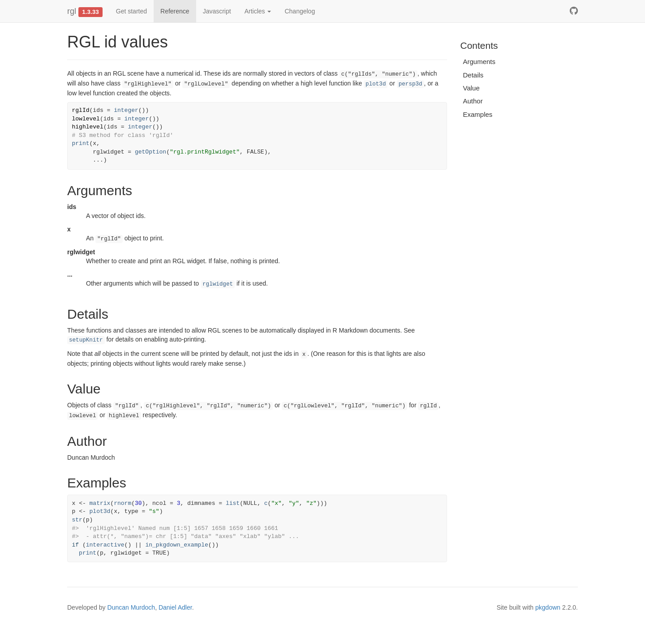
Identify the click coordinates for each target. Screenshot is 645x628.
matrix (100, 503)
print (81, 143)
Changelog (299, 11)
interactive (105, 545)
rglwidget (217, 284)
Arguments (479, 61)
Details (473, 75)
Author (473, 101)
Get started (131, 11)
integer (126, 110)
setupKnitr (86, 340)
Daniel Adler (175, 607)
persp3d (410, 84)
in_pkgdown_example (176, 545)
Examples (478, 114)
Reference (174, 11)
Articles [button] (258, 11)
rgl (71, 11)
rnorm (122, 503)
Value (471, 88)
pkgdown (547, 607)
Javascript (217, 11)
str (77, 520)
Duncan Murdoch (131, 607)
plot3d (376, 84)
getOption (150, 152)
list (233, 503)
